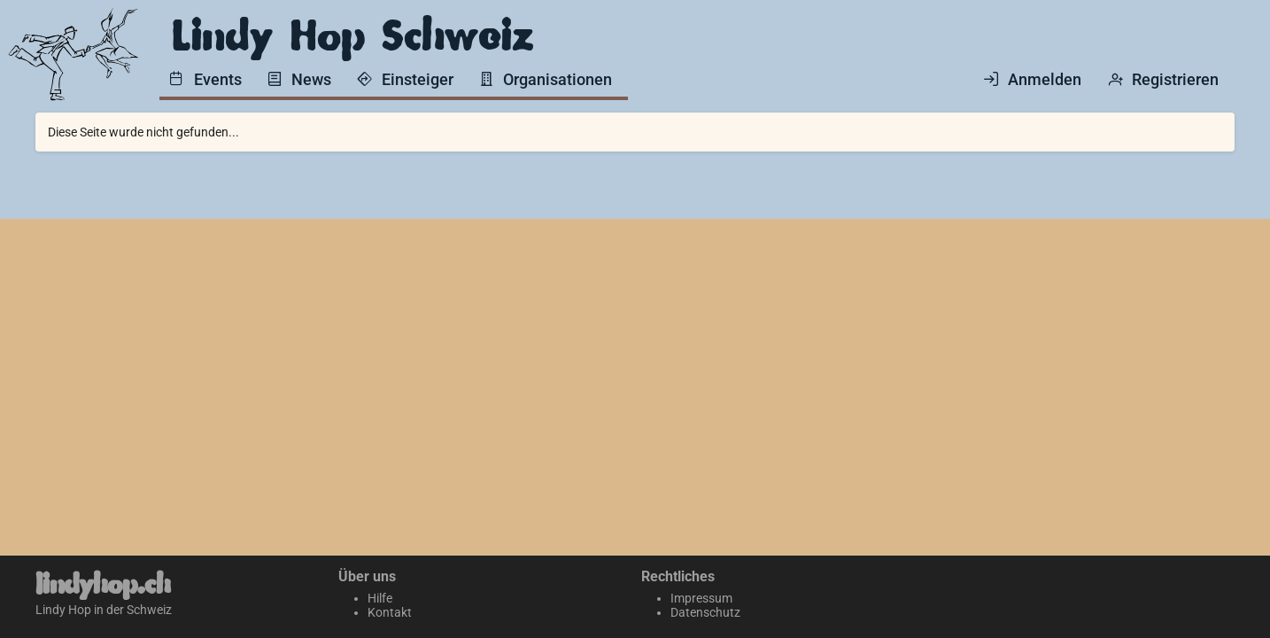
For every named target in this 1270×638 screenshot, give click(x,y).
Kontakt (390, 612)
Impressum (701, 598)
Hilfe (380, 598)
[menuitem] (208, 78)
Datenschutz (705, 612)
